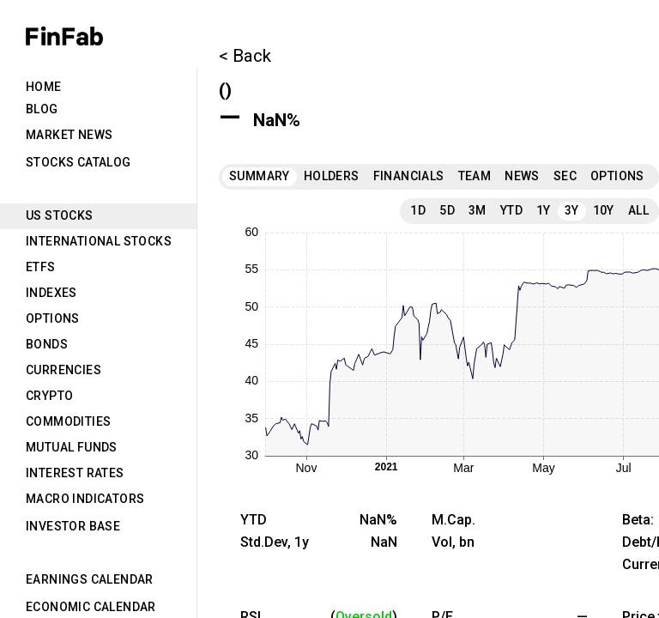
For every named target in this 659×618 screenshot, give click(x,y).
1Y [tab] (543, 210)
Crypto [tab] (49, 396)
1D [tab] (418, 210)
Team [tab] (475, 176)
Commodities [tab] (68, 421)
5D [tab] (447, 210)
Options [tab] (53, 318)
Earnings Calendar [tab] (90, 579)
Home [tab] (44, 87)
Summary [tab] (259, 176)
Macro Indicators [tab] (85, 499)
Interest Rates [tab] (75, 473)
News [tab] (522, 176)
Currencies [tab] (63, 370)
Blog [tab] (42, 109)
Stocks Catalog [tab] (78, 162)
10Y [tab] (603, 210)
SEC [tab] (565, 176)
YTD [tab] (511, 210)
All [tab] (638, 210)
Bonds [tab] (47, 344)
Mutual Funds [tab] (72, 447)
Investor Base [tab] (73, 526)
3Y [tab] (572, 210)
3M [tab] (478, 210)
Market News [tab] (69, 135)
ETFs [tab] (41, 267)
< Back (245, 55)
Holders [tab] (332, 176)
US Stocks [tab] (60, 215)
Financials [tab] (408, 176)
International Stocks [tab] (99, 241)
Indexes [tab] (51, 293)
